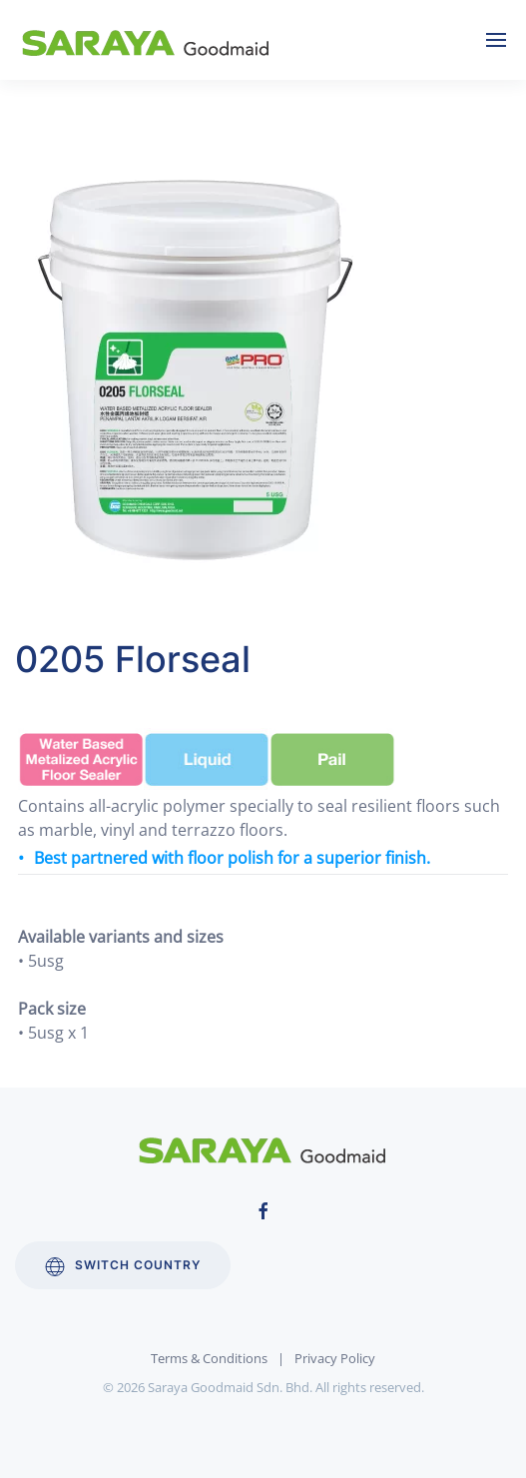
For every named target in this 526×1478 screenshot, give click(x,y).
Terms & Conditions (209, 1358)
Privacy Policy (334, 1358)
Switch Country (123, 1266)
